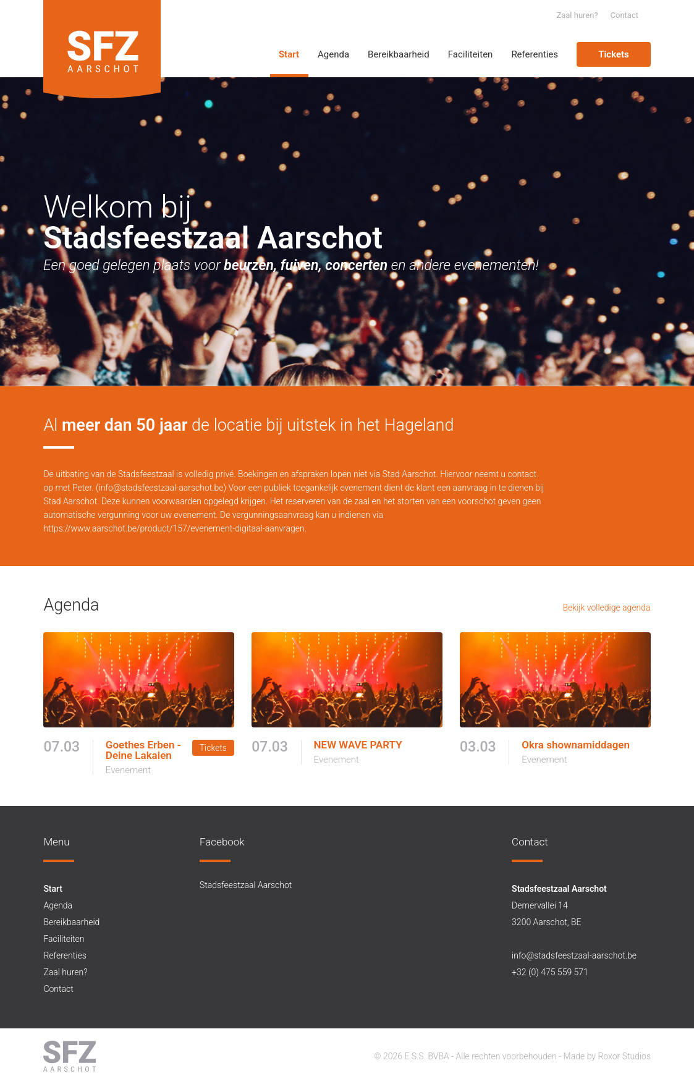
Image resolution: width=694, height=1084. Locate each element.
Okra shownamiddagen (576, 745)
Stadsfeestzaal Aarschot (246, 885)
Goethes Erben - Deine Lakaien (143, 750)
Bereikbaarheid (399, 54)
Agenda (333, 54)
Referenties (534, 54)
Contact (624, 15)
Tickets (613, 54)
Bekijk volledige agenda (607, 607)
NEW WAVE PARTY (358, 745)
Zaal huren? (577, 15)
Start (289, 54)
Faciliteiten (470, 54)
